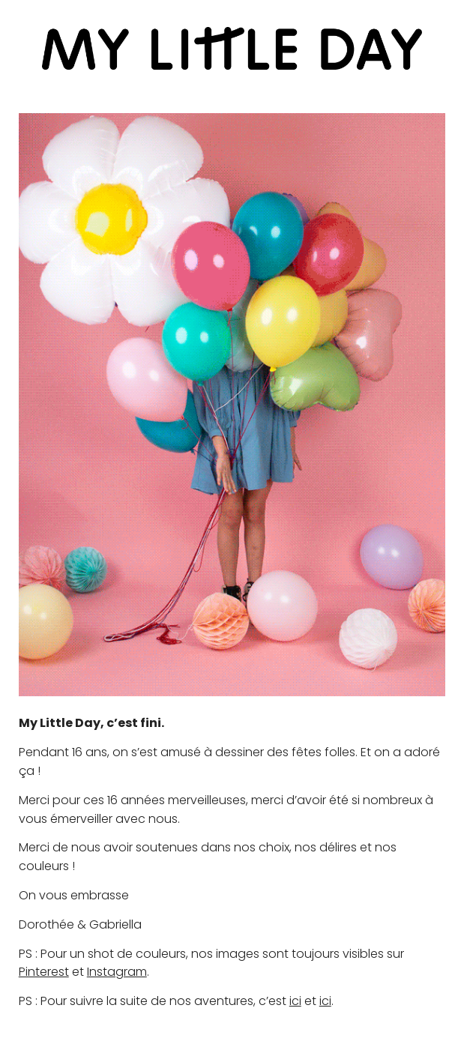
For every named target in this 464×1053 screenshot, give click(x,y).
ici (295, 1001)
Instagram (117, 971)
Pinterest (44, 971)
